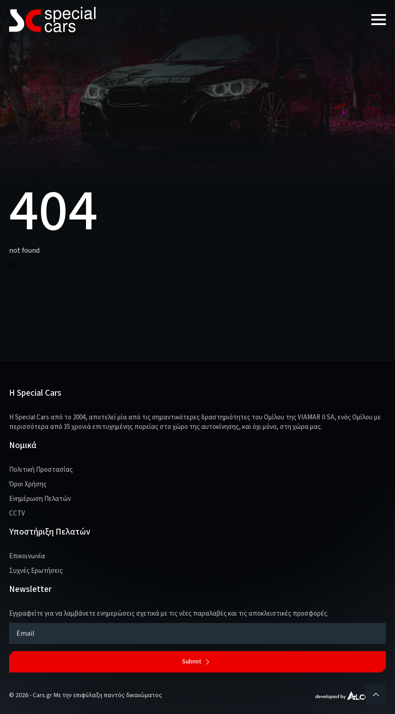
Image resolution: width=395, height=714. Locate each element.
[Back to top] (375, 694)
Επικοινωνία (27, 556)
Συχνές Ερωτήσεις (36, 571)
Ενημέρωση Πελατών (40, 499)
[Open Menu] (378, 19)
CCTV (17, 513)
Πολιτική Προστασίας (41, 469)
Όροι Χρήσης (27, 484)
